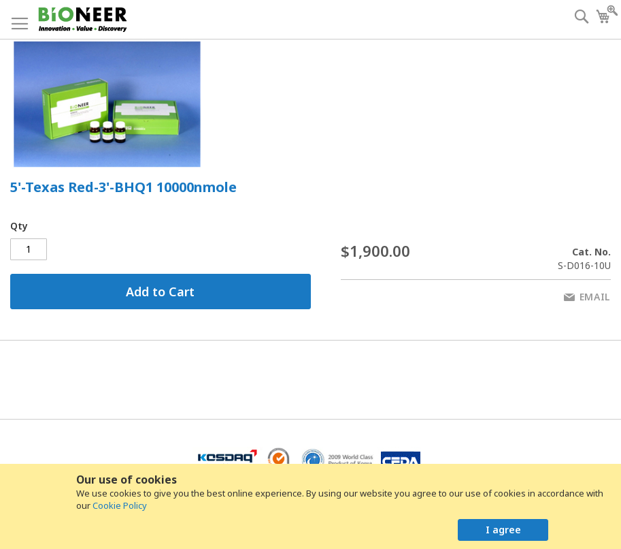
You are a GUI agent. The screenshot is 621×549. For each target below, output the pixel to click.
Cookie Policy (120, 505)
